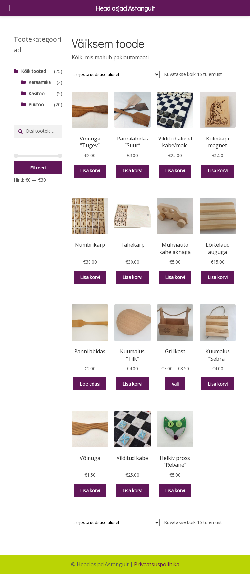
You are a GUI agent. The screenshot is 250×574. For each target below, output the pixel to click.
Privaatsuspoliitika (156, 564)
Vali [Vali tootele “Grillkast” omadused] (175, 384)
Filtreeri (38, 168)
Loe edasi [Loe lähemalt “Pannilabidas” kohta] (90, 384)
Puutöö (36, 104)
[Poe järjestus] (116, 74)
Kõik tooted (33, 71)
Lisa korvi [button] (90, 171)
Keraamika (39, 82)
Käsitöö (36, 93)
